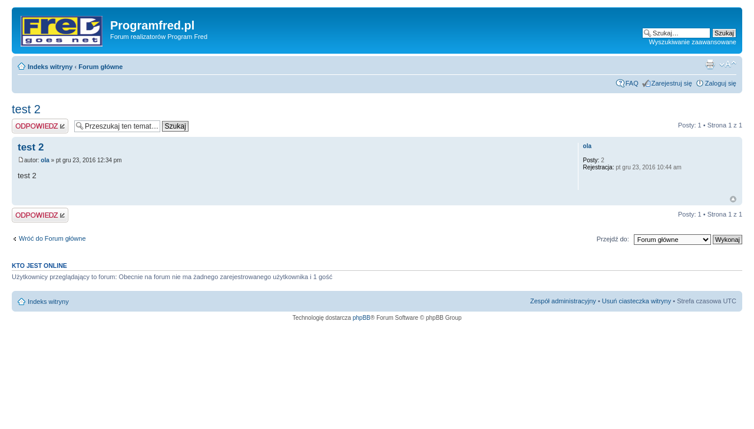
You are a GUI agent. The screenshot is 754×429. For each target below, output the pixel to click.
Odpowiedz (40, 126)
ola (45, 160)
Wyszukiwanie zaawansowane (692, 41)
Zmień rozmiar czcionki (727, 64)
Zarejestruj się (672, 83)
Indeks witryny (50, 66)
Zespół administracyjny (563, 300)
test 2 (26, 109)
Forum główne (100, 66)
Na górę (733, 199)
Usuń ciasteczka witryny (636, 300)
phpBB (362, 318)
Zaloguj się (720, 83)
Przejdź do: (613, 239)
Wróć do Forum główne (52, 238)
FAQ (632, 83)
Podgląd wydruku (709, 64)
